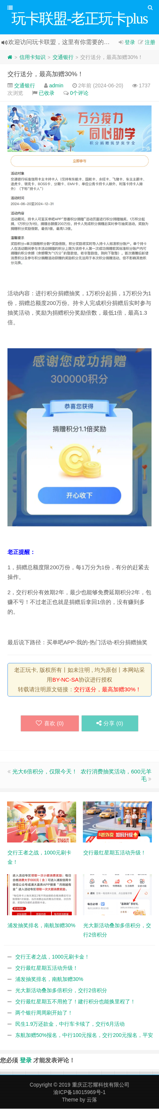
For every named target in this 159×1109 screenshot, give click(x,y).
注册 (150, 43)
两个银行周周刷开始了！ (44, 1013)
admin (56, 86)
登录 (130, 43)
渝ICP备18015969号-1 (79, 1093)
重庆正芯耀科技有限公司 (101, 1085)
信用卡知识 (32, 57)
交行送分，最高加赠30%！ (45, 74)
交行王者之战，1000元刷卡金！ (52, 957)
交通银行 (63, 57)
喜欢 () (50, 723)
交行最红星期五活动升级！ (46, 968)
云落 (92, 1100)
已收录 (46, 93)
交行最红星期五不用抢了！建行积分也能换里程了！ (75, 1002)
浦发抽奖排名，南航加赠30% (49, 979)
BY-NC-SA (65, 680)
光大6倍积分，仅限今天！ (44, 772)
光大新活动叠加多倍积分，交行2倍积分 (61, 991)
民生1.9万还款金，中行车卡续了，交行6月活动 (70, 1024)
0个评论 (79, 93)
